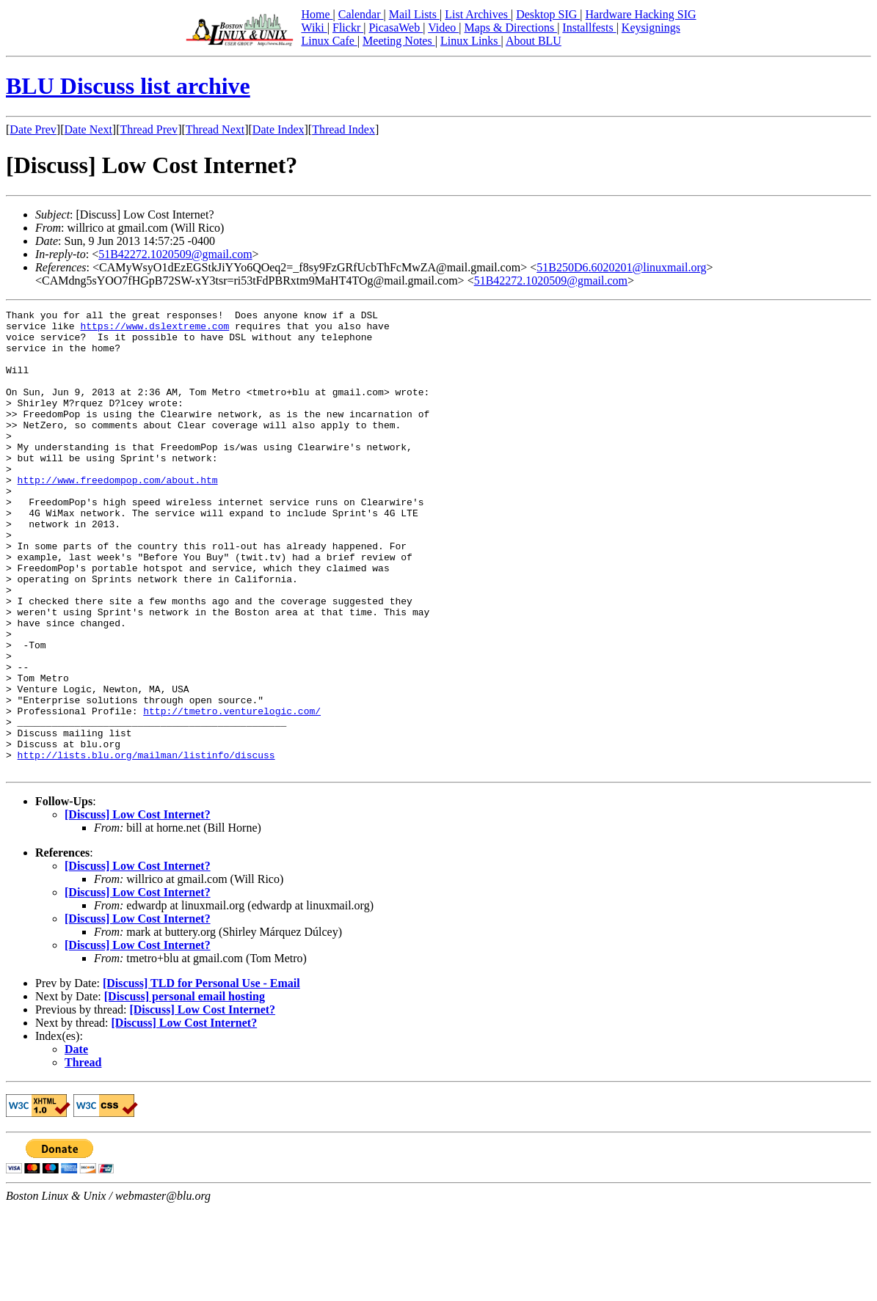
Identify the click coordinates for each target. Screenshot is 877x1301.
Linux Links (470, 40)
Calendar (361, 14)
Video (443, 27)
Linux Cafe (329, 40)
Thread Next (215, 129)
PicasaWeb (395, 27)
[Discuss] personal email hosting (184, 1088)
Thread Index (343, 129)
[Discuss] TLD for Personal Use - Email (201, 1075)
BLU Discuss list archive (128, 86)
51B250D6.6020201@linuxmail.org (621, 267)
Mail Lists (414, 14)
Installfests (589, 27)
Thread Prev (149, 129)
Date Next (88, 129)
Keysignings (651, 27)
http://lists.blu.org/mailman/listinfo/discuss (146, 844)
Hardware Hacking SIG (641, 14)
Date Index (278, 129)
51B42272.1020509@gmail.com (175, 254)
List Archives (478, 14)
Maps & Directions (510, 27)
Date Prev (33, 129)
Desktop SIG (548, 14)
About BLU (533, 40)
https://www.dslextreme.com (154, 330)
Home (316, 14)
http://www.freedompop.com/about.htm (118, 514)
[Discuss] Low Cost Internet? (138, 907)
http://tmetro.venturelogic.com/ (232, 792)
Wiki (314, 27)
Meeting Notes (399, 40)
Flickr (347, 27)
